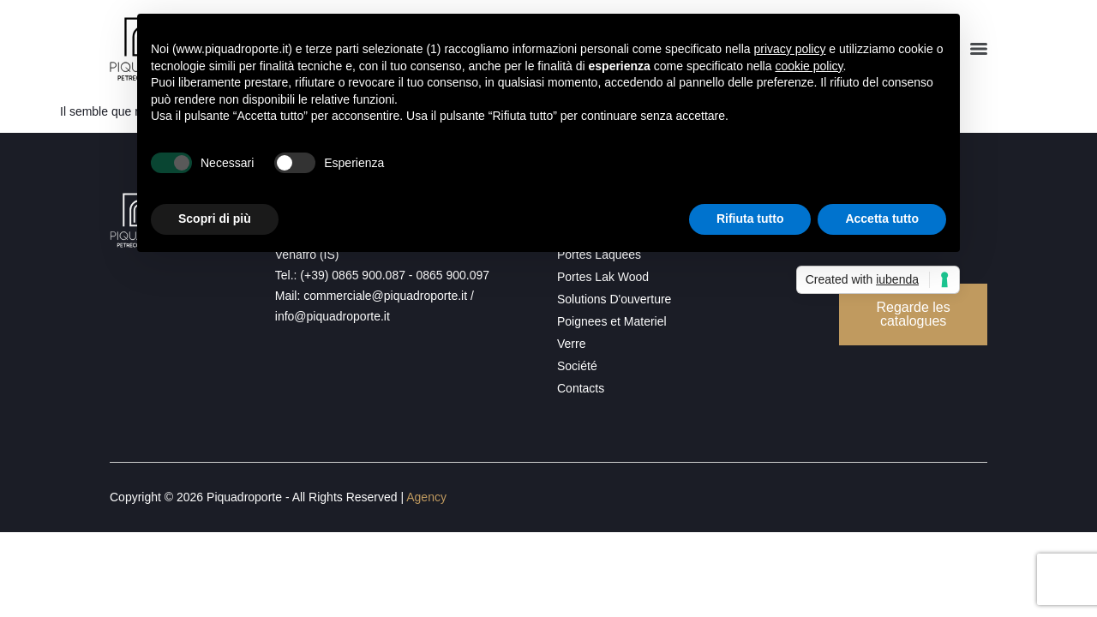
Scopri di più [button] (214, 218)
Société (577, 366)
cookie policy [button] (808, 66)
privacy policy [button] (789, 49)
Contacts (580, 388)
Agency (426, 497)
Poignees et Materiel (612, 321)
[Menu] (978, 49)
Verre (571, 343)
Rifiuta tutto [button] (750, 218)
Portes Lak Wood (603, 277)
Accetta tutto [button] (882, 218)
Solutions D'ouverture (614, 299)
